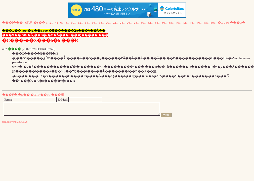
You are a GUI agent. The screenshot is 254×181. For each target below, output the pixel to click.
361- (165, 22)
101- (74, 22)
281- (137, 22)
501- (213, 22)
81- (67, 22)
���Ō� (237, 22)
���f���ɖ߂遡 (17, 22)
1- (47, 22)
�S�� (39, 22)
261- (130, 22)
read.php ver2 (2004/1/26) (15, 121)
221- (116, 22)
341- (158, 22)
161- (95, 22)
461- (200, 22)
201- (109, 22)
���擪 (57, 95)
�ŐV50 (223, 22)
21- (52, 22)
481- (206, 22)
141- (88, 22)
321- (151, 22)
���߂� (9, 95)
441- (193, 22)
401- (179, 22)
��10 (45, 95)
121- (81, 22)
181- (102, 22)
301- (144, 22)
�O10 (34, 95)
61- (62, 22)
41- (57, 22)
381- (171, 22)
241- (123, 22)
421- (186, 22)
